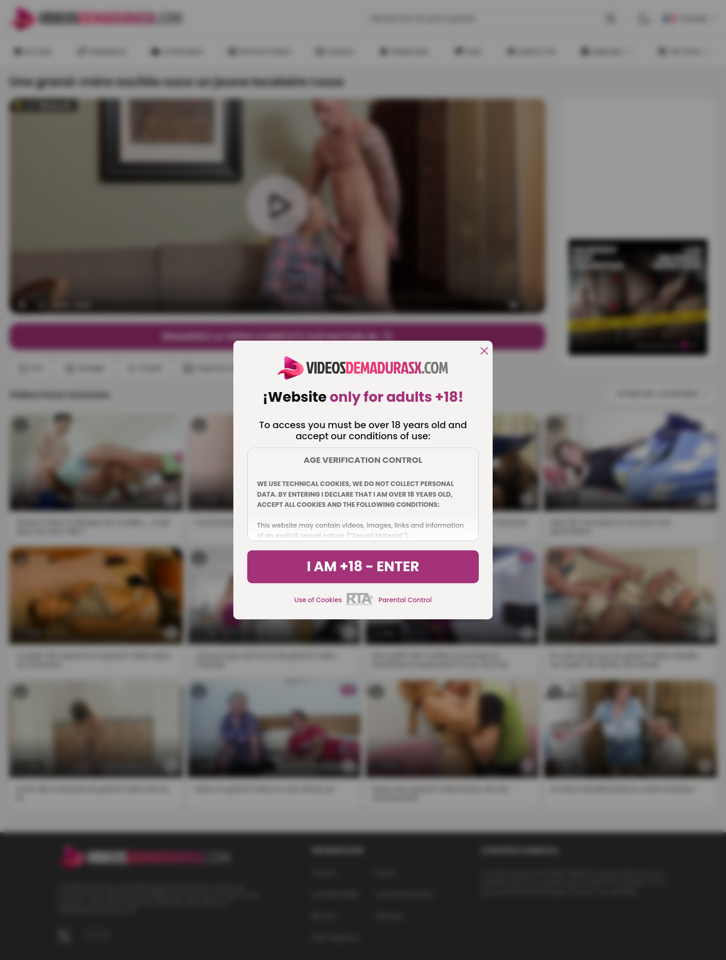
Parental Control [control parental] (405, 600)
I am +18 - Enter (363, 566)
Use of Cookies (318, 600)
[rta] (360, 604)
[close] (484, 351)
